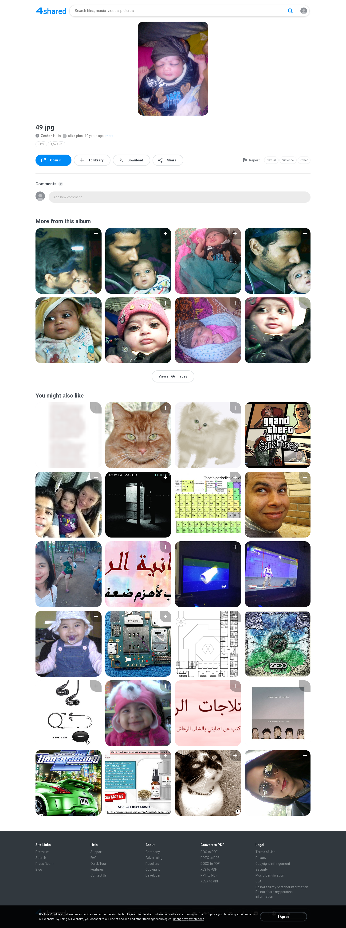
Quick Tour (98, 864)
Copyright (152, 869)
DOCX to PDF (210, 864)
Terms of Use (265, 852)
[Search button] (290, 10)
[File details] (68, 261)
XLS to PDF (209, 869)
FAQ (93, 858)
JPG (41, 144)
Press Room (44, 864)
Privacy (261, 858)
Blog (38, 869)
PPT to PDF (209, 875)
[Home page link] (51, 11)
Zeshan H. (45, 136)
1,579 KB (56, 144)
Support (96, 852)
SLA (259, 881)
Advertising (153, 858)
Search (40, 858)
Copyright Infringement (273, 864)
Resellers (152, 864)
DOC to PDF (209, 852)
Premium (42, 852)
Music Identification (270, 875)
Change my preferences (188, 919)
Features (97, 869)
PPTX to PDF (210, 858)
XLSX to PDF (210, 881)
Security (262, 869)
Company (152, 852)
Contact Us (98, 875)
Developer (153, 875)
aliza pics (73, 136)
